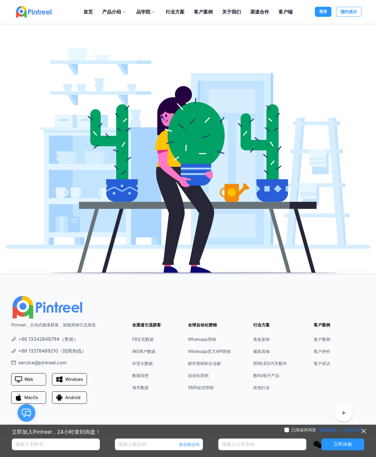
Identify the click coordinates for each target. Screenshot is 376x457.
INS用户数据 (143, 351)
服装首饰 (261, 351)
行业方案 (175, 12)
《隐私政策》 (328, 430)
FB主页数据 (143, 339)
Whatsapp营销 (202, 339)
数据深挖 (140, 375)
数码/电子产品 (266, 375)
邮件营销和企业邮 (204, 363)
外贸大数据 (142, 363)
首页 (88, 12)
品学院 (146, 12)
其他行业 (261, 387)
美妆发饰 (261, 339)
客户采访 (322, 363)
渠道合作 (259, 12)
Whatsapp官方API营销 (209, 351)
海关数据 (140, 387)
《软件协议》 (353, 430)
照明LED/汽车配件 (270, 363)
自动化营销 (198, 375)
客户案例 (203, 12)
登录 (323, 11)
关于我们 (231, 12)
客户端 (285, 12)
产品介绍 (114, 12)
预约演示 (348, 11)
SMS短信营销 (201, 387)
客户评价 (322, 351)
